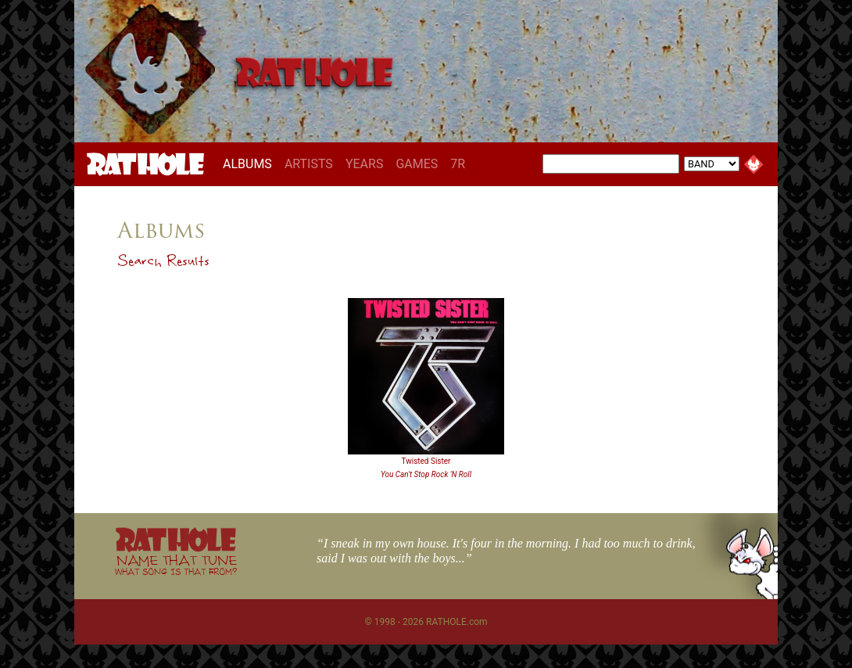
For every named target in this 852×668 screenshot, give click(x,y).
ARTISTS (309, 163)
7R (457, 163)
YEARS (364, 163)
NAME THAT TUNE (176, 564)
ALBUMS (250, 163)
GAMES (417, 163)
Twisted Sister (426, 461)
